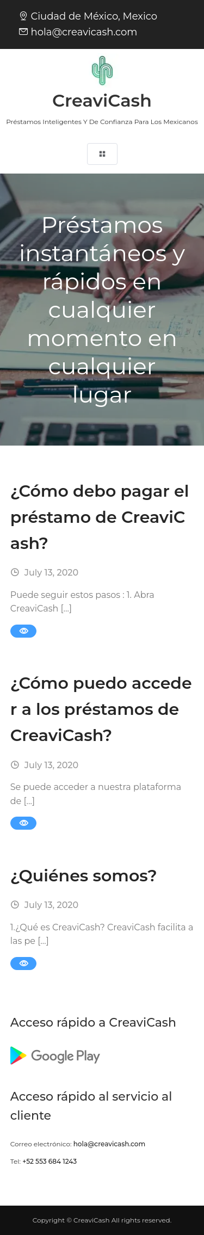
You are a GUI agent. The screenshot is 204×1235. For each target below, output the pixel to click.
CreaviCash (102, 100)
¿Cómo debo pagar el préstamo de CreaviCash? (99, 517)
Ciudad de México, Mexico (93, 16)
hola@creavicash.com (83, 32)
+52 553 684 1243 (49, 1161)
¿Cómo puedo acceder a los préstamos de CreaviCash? (101, 709)
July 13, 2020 (44, 572)
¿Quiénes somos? (83, 876)
